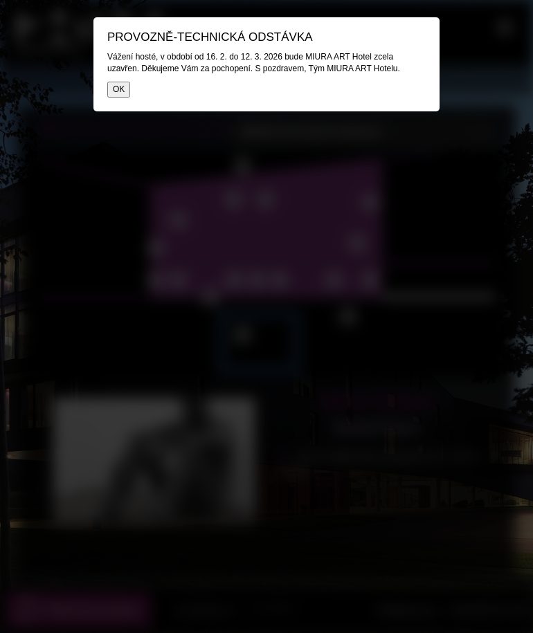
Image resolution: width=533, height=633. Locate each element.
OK (119, 89)
